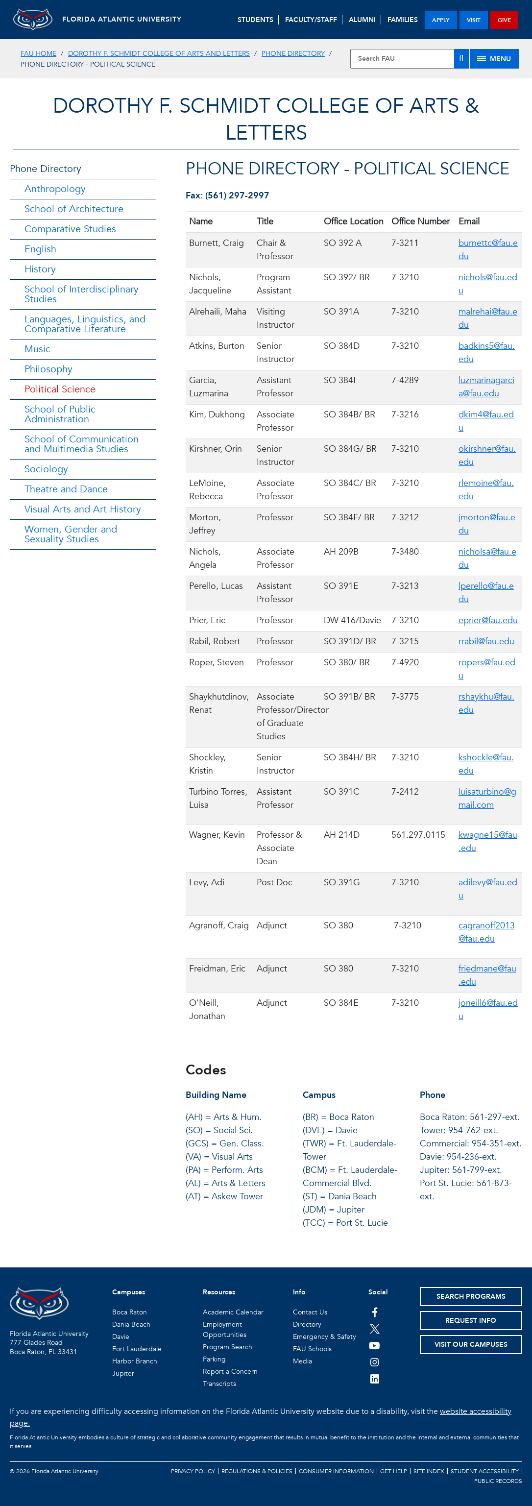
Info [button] (299, 1292)
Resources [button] (219, 1292)
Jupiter (123, 1373)
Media (302, 1361)
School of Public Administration (60, 414)
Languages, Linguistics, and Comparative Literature (84, 324)
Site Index (428, 1471)
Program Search (227, 1347)
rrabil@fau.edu (486, 641)
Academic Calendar (233, 1312)
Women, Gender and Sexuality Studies (70, 534)
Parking (214, 1359)
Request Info (470, 1320)
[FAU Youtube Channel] (374, 1345)
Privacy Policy (193, 1471)
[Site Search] (409, 59)
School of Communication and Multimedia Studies (81, 444)
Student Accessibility (485, 1471)
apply (441, 20)
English (40, 249)
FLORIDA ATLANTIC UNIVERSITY (122, 19)
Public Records (498, 1481)
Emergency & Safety (324, 1336)
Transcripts (219, 1383)
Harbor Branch (134, 1361)
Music (37, 349)
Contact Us (310, 1312)
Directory (307, 1324)
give (504, 20)
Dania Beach (131, 1324)
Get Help (393, 1471)
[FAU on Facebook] (374, 1312)
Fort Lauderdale (137, 1349)
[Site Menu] (494, 59)
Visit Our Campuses (471, 1344)
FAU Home (38, 53)
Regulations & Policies (256, 1471)
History (40, 269)
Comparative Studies (70, 229)
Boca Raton (129, 1312)
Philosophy (48, 369)
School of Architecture (73, 209)
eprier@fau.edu (488, 620)
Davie (120, 1336)
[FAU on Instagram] (374, 1362)
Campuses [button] (128, 1292)
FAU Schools (312, 1349)
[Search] (461, 59)
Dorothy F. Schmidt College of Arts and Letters (159, 53)
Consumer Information (336, 1471)
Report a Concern (230, 1371)
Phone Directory (293, 53)
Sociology (46, 469)
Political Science (60, 389)
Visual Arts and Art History (82, 509)
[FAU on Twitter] (374, 1329)
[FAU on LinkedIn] (374, 1379)
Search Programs (471, 1296)
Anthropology (55, 188)
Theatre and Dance (66, 489)
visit (474, 20)
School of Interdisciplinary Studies (81, 294)
